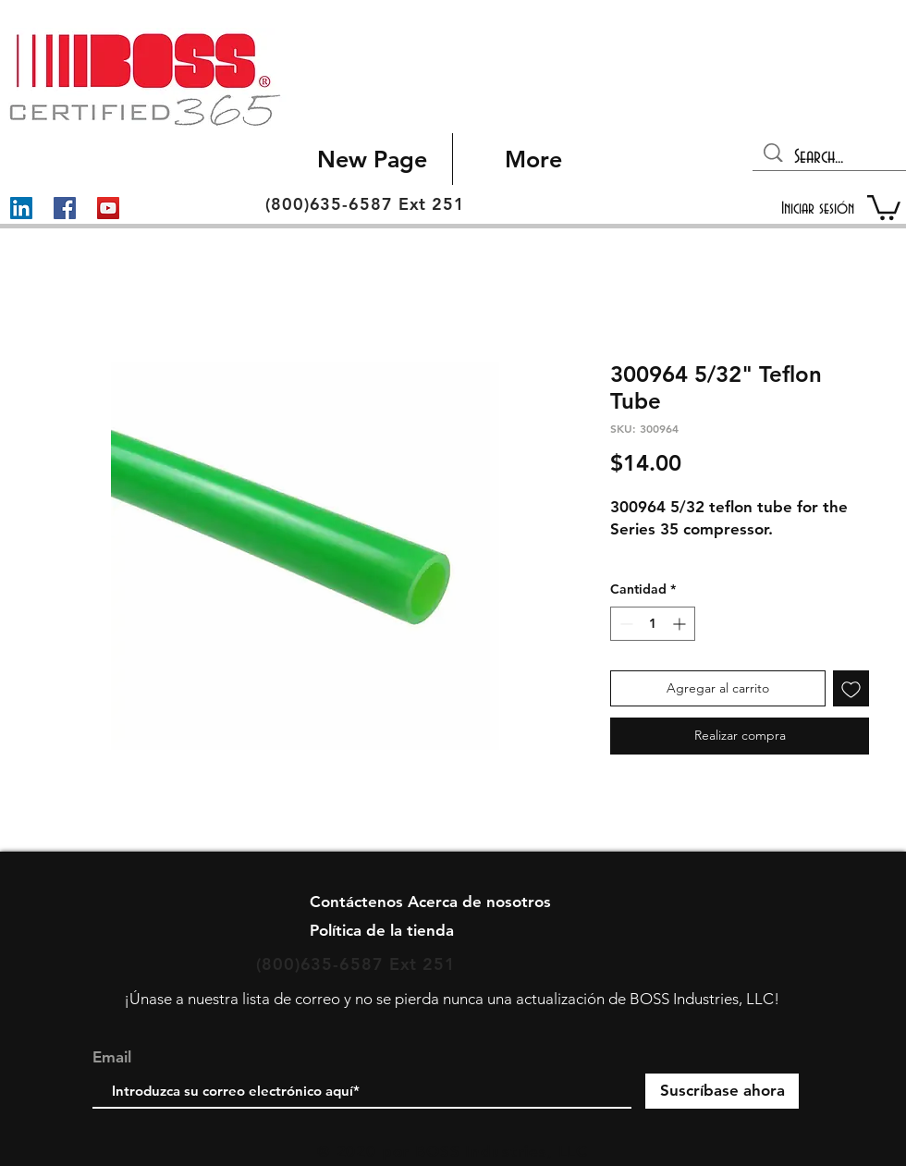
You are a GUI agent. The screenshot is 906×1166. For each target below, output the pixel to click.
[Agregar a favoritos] (851, 688)
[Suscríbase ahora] (722, 1091)
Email (111, 1057)
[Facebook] (65, 208)
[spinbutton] (652, 624)
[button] (883, 206)
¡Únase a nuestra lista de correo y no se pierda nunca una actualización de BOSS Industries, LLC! (451, 998)
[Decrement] (624, 624)
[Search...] (830, 157)
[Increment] (680, 624)
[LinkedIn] (21, 208)
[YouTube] (108, 208)
